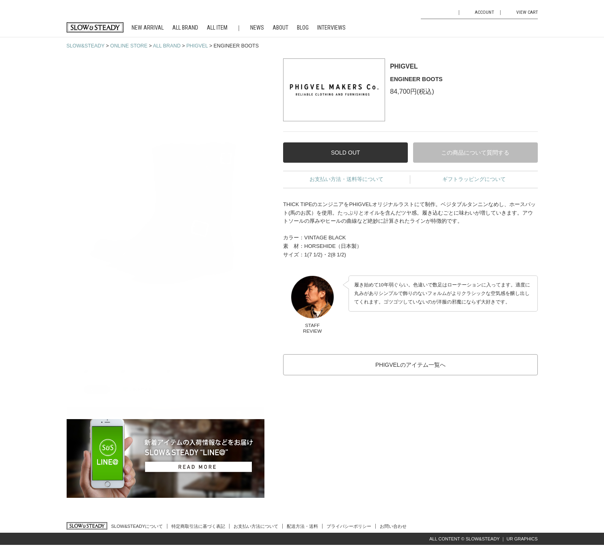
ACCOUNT (484, 12)
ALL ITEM (217, 27)
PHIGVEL (197, 46)
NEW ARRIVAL (148, 27)
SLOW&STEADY (86, 46)
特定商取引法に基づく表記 (198, 526)
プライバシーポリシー (349, 526)
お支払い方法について (256, 526)
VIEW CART (527, 12)
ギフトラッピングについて (474, 179)
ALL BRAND (185, 27)
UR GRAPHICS (522, 538)
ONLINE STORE (128, 46)
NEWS (257, 27)
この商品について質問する (475, 152)
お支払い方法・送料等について (346, 179)
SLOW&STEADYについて (137, 526)
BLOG (303, 27)
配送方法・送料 (302, 526)
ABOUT (280, 27)
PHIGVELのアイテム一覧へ (410, 364)
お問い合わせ (393, 526)
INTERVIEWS (331, 27)
